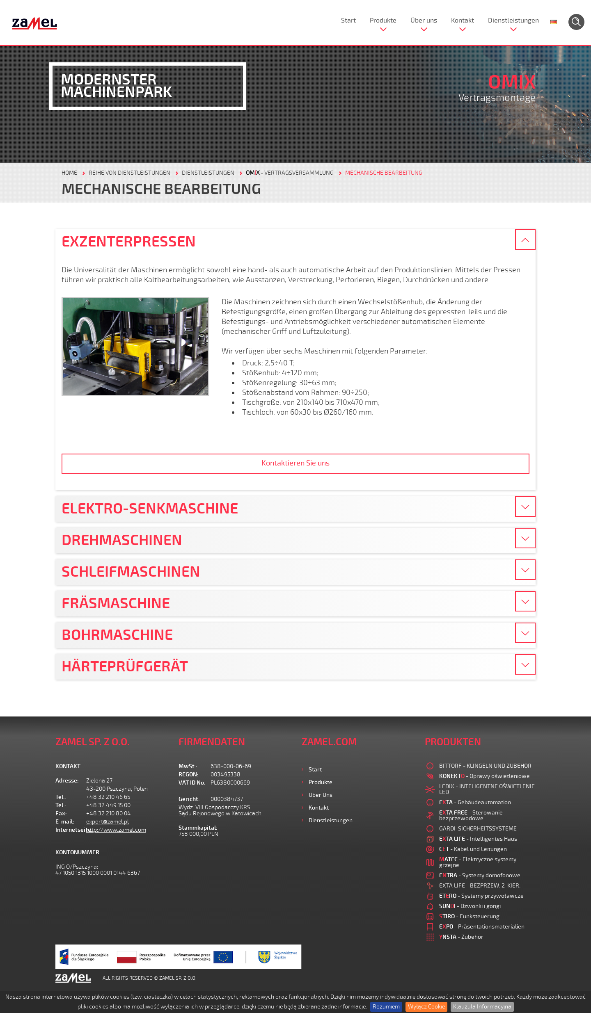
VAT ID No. (192, 783)
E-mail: (64, 822)
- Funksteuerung (469, 916)
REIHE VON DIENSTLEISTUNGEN (129, 172)
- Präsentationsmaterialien (482, 926)
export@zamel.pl (107, 821)
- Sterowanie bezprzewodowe (471, 815)
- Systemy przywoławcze (481, 895)
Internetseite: (70, 830)
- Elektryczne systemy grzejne (477, 862)
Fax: (61, 813)
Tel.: (60, 797)
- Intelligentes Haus (478, 838)
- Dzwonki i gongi (470, 906)
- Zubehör (461, 936)
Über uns (423, 20)
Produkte (383, 20)
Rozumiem (386, 1006)
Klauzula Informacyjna (482, 1006)
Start (348, 20)
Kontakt (462, 20)
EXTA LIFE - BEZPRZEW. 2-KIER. (479, 885)
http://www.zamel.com (116, 829)
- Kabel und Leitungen (473, 849)
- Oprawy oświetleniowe (484, 776)
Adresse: (67, 781)
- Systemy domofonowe (479, 875)
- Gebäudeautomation (475, 802)
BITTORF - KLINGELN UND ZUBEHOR (485, 765)
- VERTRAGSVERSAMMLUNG (290, 172)
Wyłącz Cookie (426, 1006)
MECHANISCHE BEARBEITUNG (383, 172)
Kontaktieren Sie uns (295, 463)
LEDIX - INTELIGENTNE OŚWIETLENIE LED (487, 789)
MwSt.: (188, 766)
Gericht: (189, 799)
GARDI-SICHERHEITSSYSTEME (478, 828)
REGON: (189, 774)
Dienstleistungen (513, 20)
